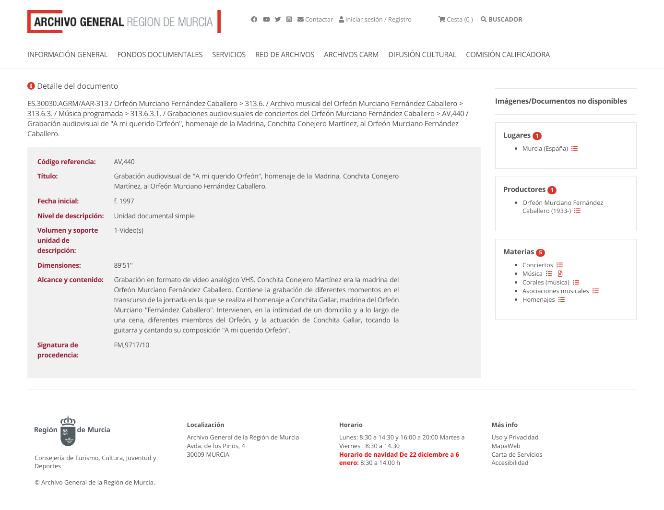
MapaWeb (506, 445)
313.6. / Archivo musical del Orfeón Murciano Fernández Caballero (351, 103)
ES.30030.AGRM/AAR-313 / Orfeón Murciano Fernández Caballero (132, 103)
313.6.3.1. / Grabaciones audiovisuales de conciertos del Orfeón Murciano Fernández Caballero (282, 114)
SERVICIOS (229, 54)
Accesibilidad (510, 462)
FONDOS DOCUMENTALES (159, 54)
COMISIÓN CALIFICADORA (508, 54)
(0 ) (456, 19)
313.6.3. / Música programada (75, 114)
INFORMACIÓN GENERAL (67, 54)
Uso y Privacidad (515, 437)
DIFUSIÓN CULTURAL (422, 54)
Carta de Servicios (517, 454)
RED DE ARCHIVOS (284, 54)
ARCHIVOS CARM (351, 54)
